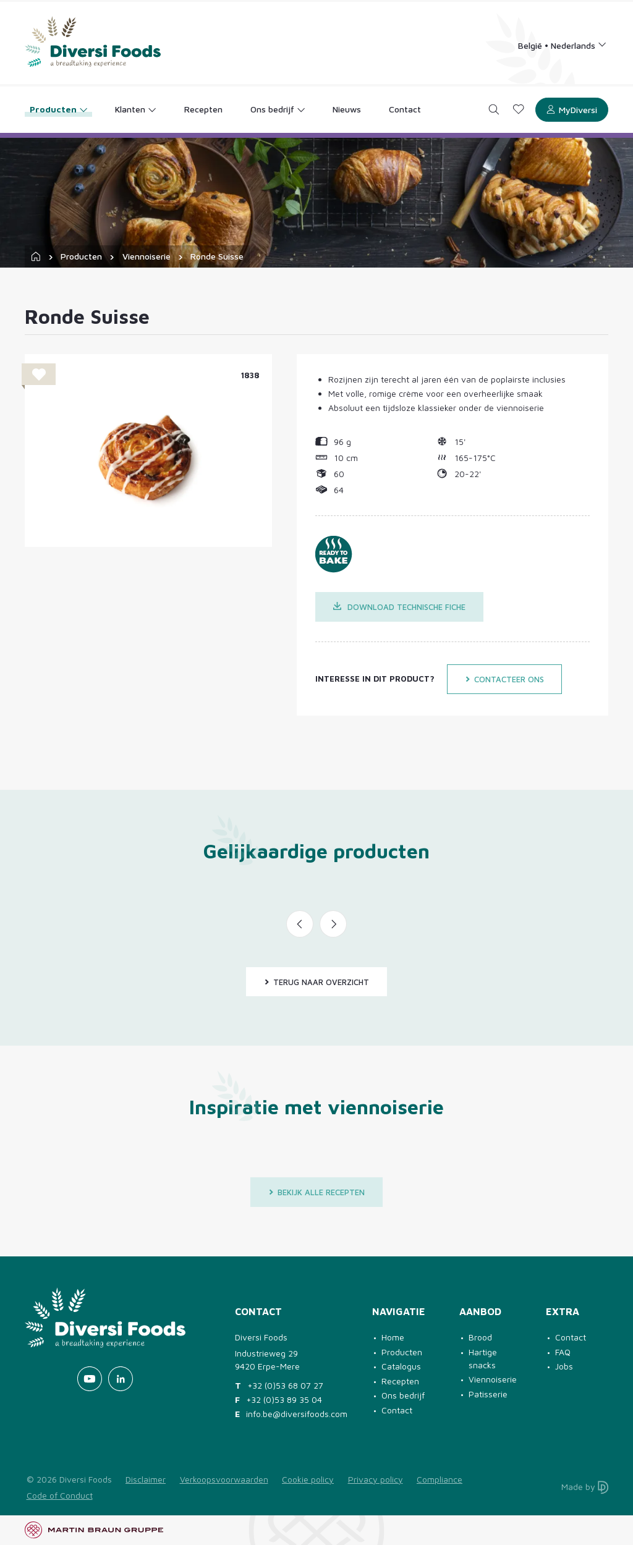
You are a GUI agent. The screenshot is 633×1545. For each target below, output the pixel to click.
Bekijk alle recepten (316, 1192)
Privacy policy (375, 1479)
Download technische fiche (399, 607)
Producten (81, 256)
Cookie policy (308, 1479)
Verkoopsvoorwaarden (224, 1479)
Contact (396, 1410)
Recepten (400, 1381)
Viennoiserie (146, 256)
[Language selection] (562, 45)
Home (392, 1337)
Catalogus (401, 1366)
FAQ (563, 1352)
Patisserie (488, 1394)
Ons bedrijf (403, 1395)
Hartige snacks (483, 1358)
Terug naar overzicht (316, 982)
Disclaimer (145, 1479)
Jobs (564, 1366)
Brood (480, 1337)
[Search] (494, 110)
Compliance (439, 1479)
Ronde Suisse (217, 256)
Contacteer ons (504, 679)
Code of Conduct (60, 1495)
